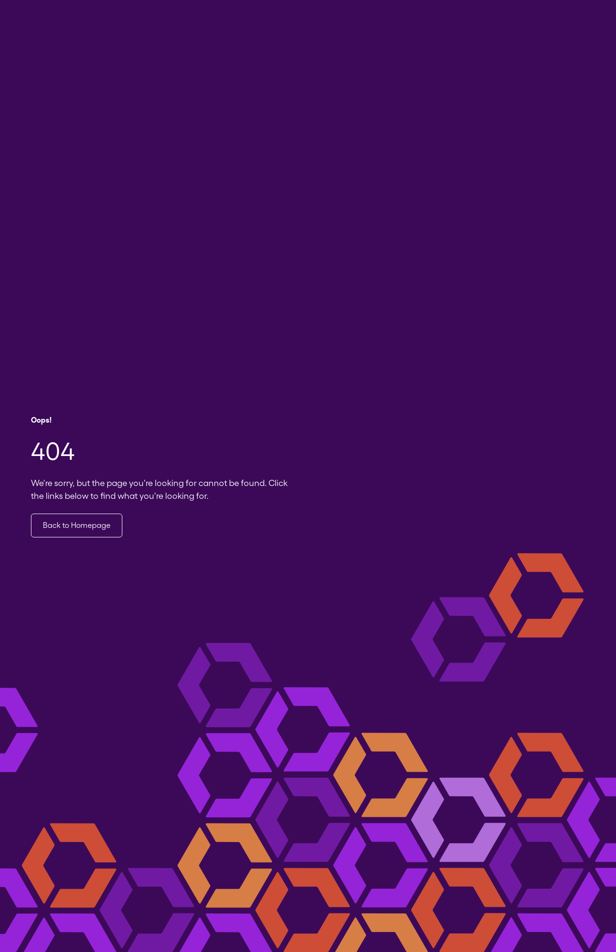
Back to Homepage (76, 525)
